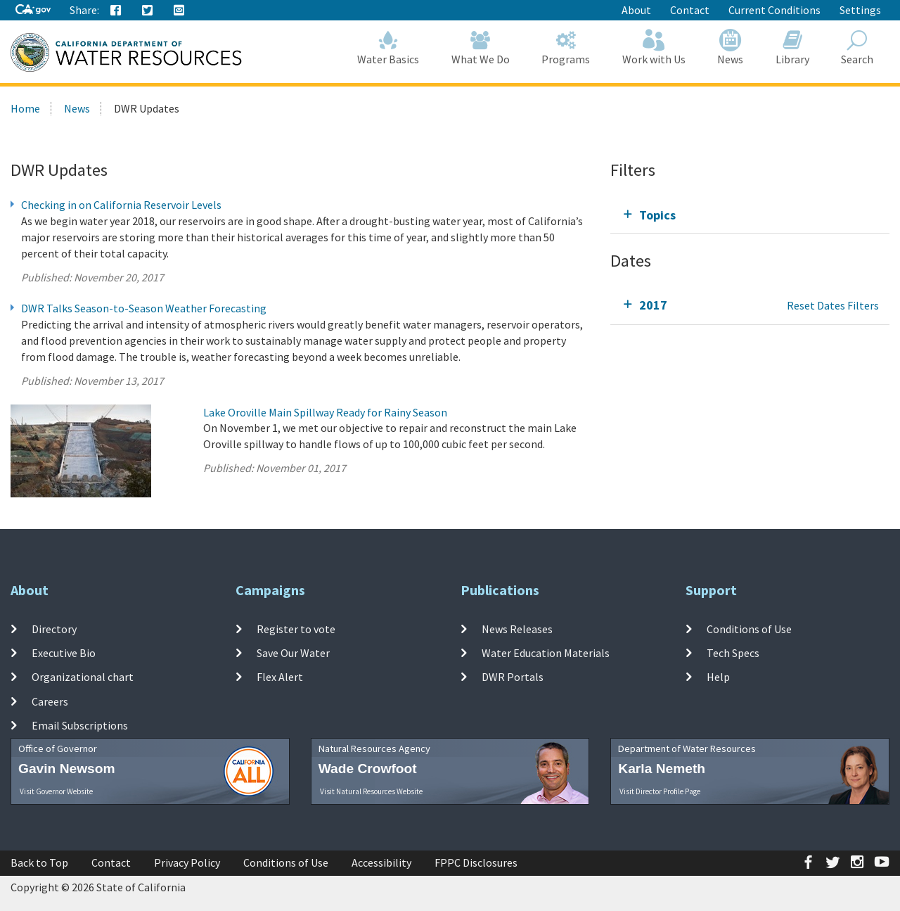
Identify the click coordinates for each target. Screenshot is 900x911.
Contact (689, 10)
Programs (566, 47)
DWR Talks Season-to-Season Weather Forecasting (143, 308)
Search (857, 47)
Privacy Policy (187, 862)
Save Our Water (293, 653)
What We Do (480, 47)
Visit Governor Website (56, 791)
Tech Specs (733, 653)
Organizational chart (83, 677)
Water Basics (389, 47)
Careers (50, 701)
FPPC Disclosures (476, 862)
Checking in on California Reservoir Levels (121, 205)
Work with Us (654, 47)
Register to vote (296, 629)
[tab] (749, 215)
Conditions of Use (749, 629)
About (636, 10)
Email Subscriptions (80, 725)
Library (792, 47)
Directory (54, 629)
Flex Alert (280, 677)
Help (718, 677)
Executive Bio (64, 653)
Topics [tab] (657, 215)
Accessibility (381, 862)
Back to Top (39, 862)
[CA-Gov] (33, 10)
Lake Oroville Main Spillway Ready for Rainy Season (325, 412)
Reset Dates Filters (833, 305)
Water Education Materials (546, 653)
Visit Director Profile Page (659, 791)
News (731, 47)
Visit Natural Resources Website (371, 791)
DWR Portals (513, 677)
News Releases (517, 629)
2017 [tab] (653, 305)
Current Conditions (774, 10)
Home (25, 108)
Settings (860, 10)
